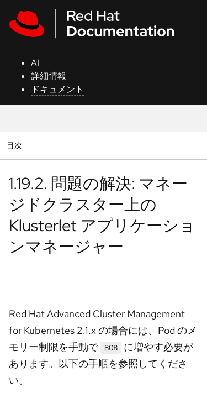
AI (35, 63)
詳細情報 (48, 76)
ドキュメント (57, 89)
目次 (15, 145)
